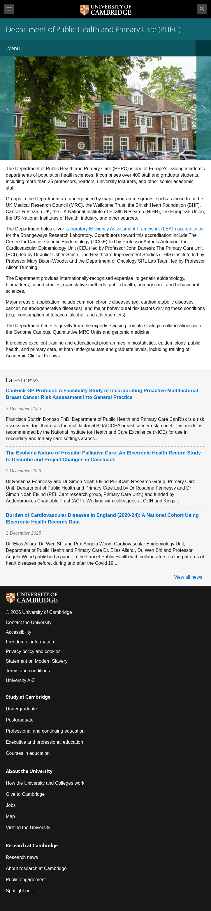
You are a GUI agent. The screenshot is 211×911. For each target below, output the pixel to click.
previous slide (5, 84)
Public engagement (26, 879)
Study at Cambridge (28, 696)
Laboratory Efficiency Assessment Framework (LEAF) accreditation (135, 228)
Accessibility (18, 632)
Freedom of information (30, 641)
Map (10, 816)
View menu (9, 9)
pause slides (103, 106)
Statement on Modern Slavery (37, 661)
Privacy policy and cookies (33, 651)
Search (202, 9)
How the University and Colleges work (45, 783)
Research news (22, 857)
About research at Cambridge (36, 868)
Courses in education (28, 753)
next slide (202, 84)
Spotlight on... (20, 890)
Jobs (11, 805)
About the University (29, 771)
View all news (188, 577)
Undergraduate (21, 708)
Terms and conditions (28, 670)
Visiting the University (28, 827)
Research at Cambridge (32, 845)
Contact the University (29, 622)
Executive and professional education (44, 742)
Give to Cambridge (25, 794)
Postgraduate (20, 719)
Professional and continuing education (45, 731)
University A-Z (20, 680)
